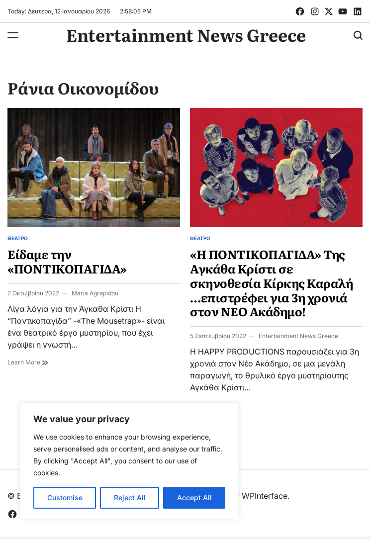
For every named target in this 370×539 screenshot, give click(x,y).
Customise (65, 497)
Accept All (194, 497)
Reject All (130, 497)
